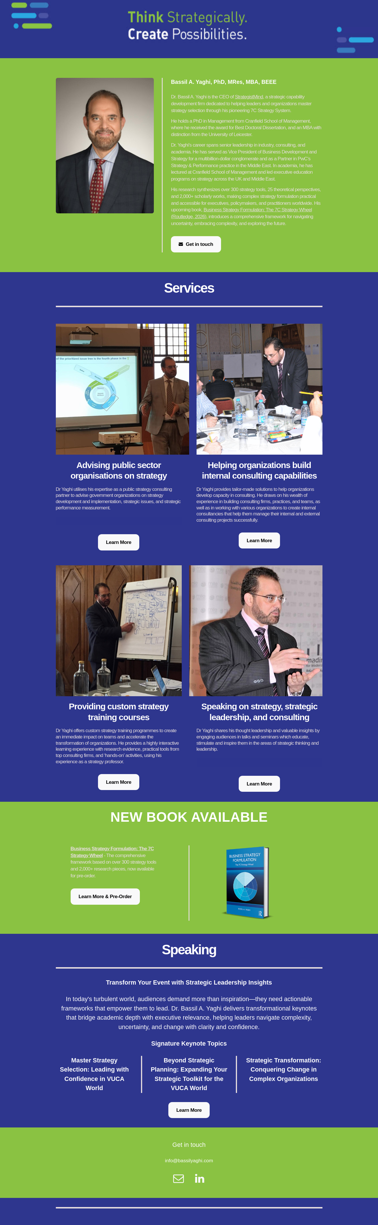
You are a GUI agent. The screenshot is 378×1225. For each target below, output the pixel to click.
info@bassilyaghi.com (189, 1160)
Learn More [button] (118, 542)
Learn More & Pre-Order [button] (105, 896)
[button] (196, 244)
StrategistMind (249, 97)
